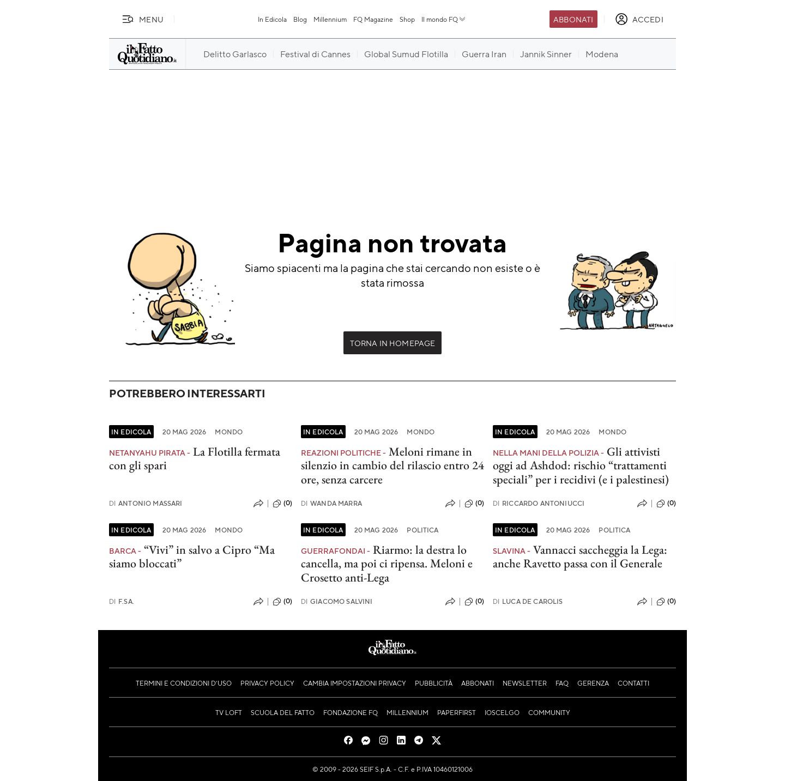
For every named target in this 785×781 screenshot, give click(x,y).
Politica (422, 529)
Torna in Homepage (393, 343)
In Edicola (272, 19)
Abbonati (573, 19)
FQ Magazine (373, 19)
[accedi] (639, 19)
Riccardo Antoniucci (538, 503)
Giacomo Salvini (337, 601)
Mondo (229, 431)
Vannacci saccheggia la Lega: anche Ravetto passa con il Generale (580, 556)
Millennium (330, 19)
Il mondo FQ (444, 19)
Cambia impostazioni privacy (354, 683)
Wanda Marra (331, 503)
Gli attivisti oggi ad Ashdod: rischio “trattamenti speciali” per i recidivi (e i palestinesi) (581, 465)
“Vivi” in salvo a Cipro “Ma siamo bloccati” (192, 556)
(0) (282, 503)
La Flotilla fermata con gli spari (194, 458)
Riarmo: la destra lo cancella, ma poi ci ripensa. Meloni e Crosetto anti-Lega (387, 563)
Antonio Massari (146, 503)
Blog (300, 19)
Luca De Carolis (528, 601)
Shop (407, 19)
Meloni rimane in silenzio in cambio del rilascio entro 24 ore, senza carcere (392, 465)
